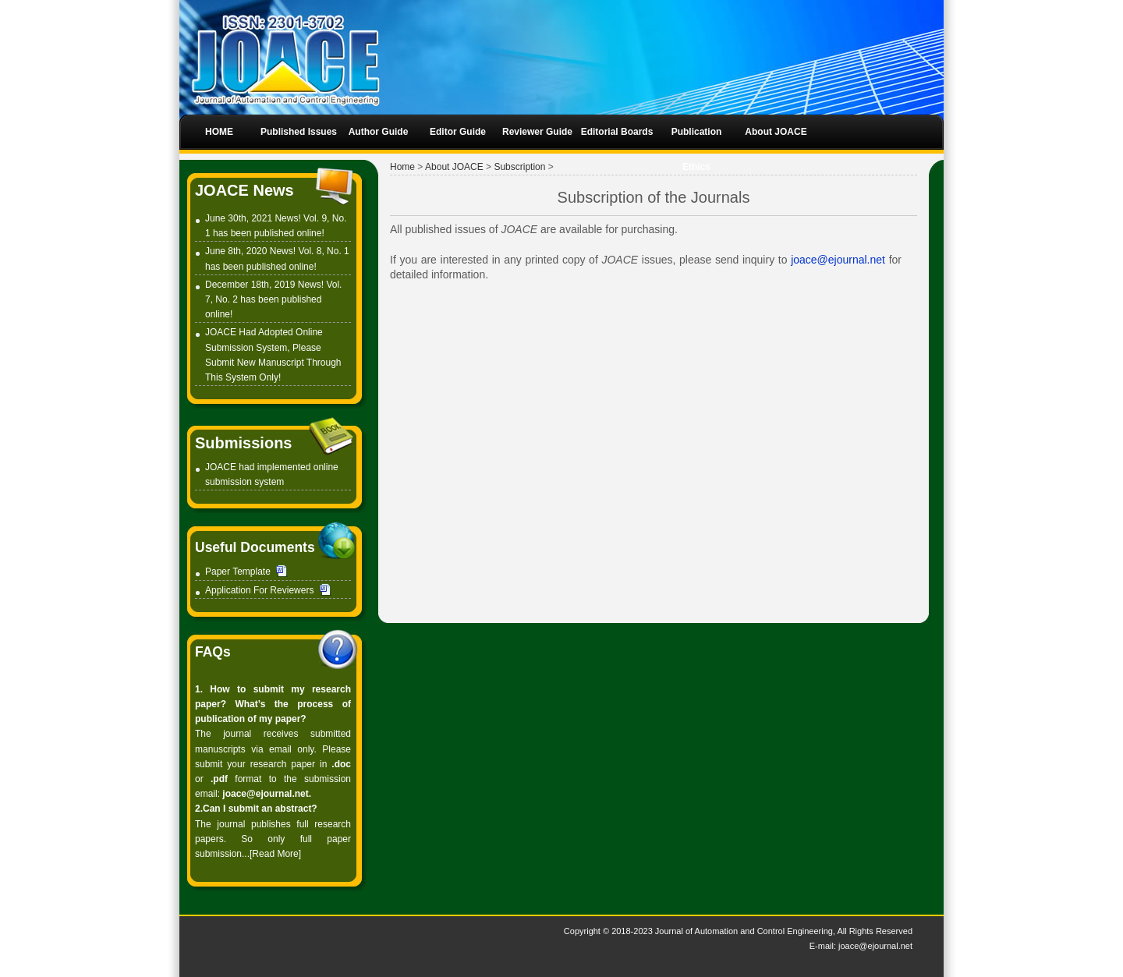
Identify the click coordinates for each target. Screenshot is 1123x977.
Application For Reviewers (259, 590)
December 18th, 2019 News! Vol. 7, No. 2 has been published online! (273, 299)
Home (402, 166)
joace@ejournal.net (840, 259)
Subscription (519, 166)
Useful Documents (255, 547)
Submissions (243, 442)
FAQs (213, 652)
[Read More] (275, 853)
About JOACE (454, 166)
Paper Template (246, 571)
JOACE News (244, 190)
